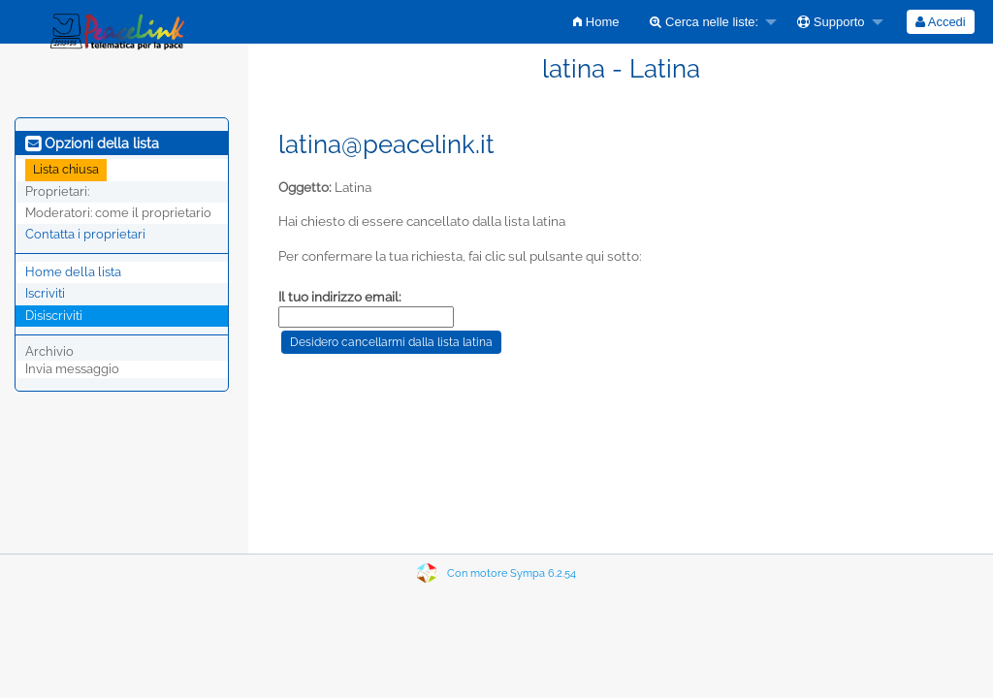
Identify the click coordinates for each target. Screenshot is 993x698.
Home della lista (73, 272)
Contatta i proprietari (85, 234)
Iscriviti (45, 293)
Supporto (830, 22)
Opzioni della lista (92, 143)
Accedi (940, 22)
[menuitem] (596, 22)
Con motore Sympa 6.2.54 (511, 573)
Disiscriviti (53, 315)
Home (596, 22)
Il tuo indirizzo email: (339, 296)
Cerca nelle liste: (704, 22)
